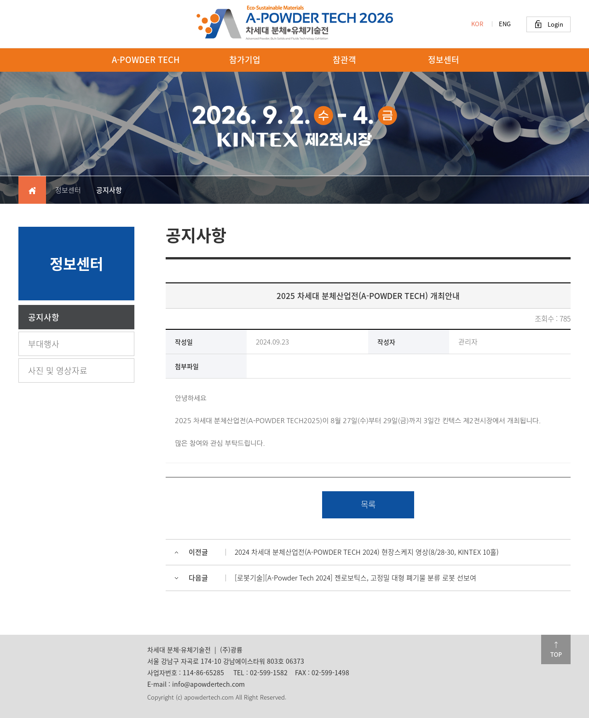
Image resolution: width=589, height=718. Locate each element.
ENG (505, 23)
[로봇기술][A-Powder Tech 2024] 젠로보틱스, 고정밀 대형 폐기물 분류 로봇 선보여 (355, 578)
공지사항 (43, 317)
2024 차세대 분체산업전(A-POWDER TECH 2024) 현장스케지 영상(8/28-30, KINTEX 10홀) (367, 552)
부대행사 (43, 344)
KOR (477, 23)
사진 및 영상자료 (57, 370)
